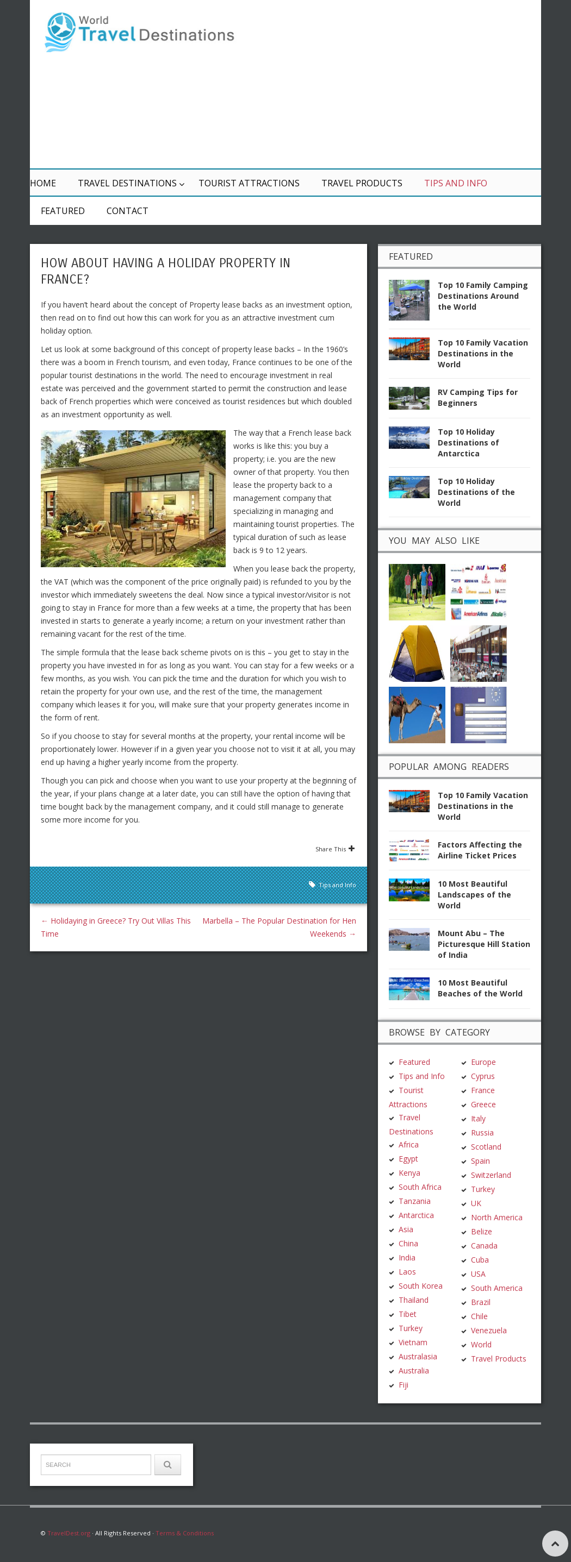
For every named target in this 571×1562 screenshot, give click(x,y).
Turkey (411, 1328)
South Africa (420, 1187)
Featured (63, 210)
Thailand (414, 1300)
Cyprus (483, 1076)
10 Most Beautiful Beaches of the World (480, 988)
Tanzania (415, 1201)
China (408, 1243)
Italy (478, 1118)
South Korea (421, 1286)
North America (497, 1217)
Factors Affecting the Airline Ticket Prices (480, 850)
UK (476, 1203)
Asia (406, 1229)
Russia (482, 1132)
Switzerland (491, 1175)
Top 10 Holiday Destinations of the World (476, 492)
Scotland (486, 1146)
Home (43, 183)
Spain (480, 1161)
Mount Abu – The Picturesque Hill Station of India (484, 944)
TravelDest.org (68, 1533)
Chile (479, 1316)
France (483, 1090)
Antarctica (416, 1215)
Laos (407, 1271)
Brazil (481, 1302)
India (407, 1257)
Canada (484, 1245)
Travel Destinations (127, 183)
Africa (409, 1144)
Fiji (403, 1384)
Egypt (408, 1158)
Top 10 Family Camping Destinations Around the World (483, 296)
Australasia (418, 1356)
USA (478, 1274)
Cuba (480, 1259)
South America (497, 1288)
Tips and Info (455, 183)
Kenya (409, 1173)
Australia (414, 1370)
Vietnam (413, 1342)
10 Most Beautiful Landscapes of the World (474, 895)
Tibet (408, 1314)
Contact (127, 210)
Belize (481, 1231)
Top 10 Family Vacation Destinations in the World (483, 353)
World (481, 1344)
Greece (483, 1104)
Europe (483, 1062)
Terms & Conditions (185, 1533)
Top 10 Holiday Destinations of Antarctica (468, 442)
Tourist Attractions (249, 183)
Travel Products (361, 183)
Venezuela (489, 1330)
